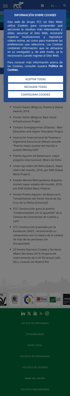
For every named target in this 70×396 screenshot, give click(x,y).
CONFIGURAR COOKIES (35, 94)
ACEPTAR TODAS (35, 79)
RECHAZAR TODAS (35, 87)
